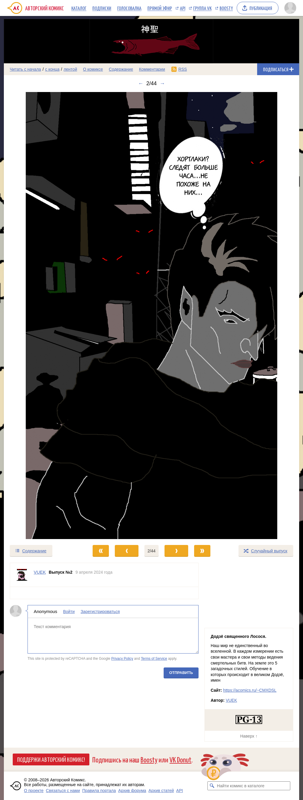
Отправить (181, 672)
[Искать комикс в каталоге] (212, 786)
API (182, 8)
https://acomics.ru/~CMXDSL (249, 690)
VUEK (231, 700)
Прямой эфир (159, 8)
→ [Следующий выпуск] (162, 83)
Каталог (78, 8)
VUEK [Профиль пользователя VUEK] (40, 572)
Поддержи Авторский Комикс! (51, 759)
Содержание (121, 69)
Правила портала (99, 790)
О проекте (33, 790)
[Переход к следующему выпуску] (151, 315)
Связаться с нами (63, 790)
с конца (52, 69)
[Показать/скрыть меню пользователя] (290, 8)
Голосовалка (129, 8)
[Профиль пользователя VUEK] (22, 575)
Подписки (101, 8)
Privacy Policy (122, 659)
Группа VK (202, 8)
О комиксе (93, 69)
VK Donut (180, 759)
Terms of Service (154, 659)
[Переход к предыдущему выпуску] (41, 315)
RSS (182, 69)
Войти (69, 611)
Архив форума (132, 790)
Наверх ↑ (248, 736)
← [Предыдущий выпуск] (140, 83)
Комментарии (152, 69)
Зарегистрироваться (100, 611)
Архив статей (161, 790)
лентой (70, 69)
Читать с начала (25, 69)
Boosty (226, 8)
